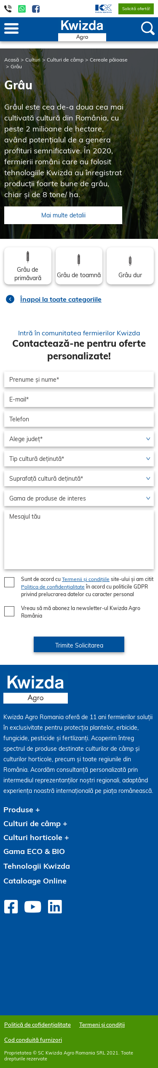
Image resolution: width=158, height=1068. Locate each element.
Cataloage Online (35, 881)
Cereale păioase (109, 59)
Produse (18, 809)
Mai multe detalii (63, 215)
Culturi (32, 59)
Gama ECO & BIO (34, 851)
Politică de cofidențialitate (37, 1024)
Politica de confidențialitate (53, 587)
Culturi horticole (32, 837)
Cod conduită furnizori (33, 1039)
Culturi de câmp (65, 59)
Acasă (11, 59)
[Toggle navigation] (11, 29)
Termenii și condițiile (86, 579)
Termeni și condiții (102, 1024)
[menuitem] (98, 9)
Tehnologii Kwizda (36, 866)
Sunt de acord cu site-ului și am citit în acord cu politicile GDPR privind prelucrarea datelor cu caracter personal (87, 586)
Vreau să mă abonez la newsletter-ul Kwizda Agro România (80, 612)
